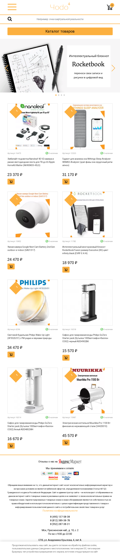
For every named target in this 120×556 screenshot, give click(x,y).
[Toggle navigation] (12, 7)
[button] (56, 95)
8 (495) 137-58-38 (60, 516)
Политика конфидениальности (60, 510)
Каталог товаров (60, 31)
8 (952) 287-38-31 (60, 524)
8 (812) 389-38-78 (60, 520)
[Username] (60, 19)
